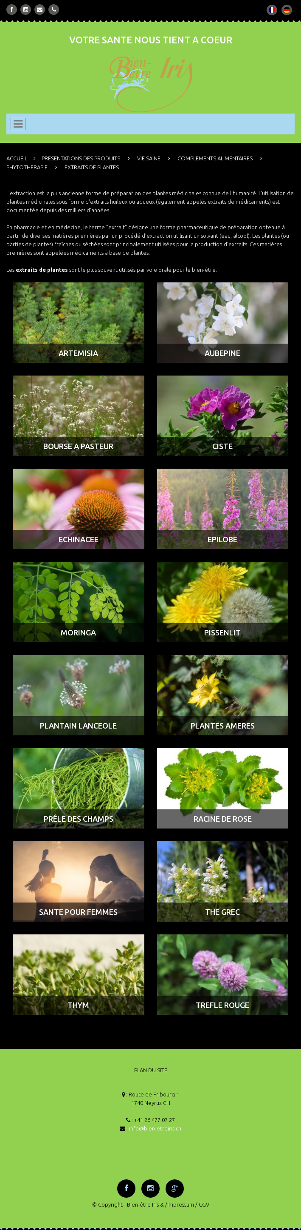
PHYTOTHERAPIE (27, 167)
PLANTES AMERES (223, 725)
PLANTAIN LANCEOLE (78, 725)
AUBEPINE (222, 353)
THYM (78, 1005)
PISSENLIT (222, 632)
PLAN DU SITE (150, 1070)
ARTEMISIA (78, 353)
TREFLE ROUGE (222, 1005)
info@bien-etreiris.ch (155, 1128)
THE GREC (222, 912)
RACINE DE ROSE (223, 818)
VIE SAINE (148, 158)
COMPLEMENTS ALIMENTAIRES (215, 158)
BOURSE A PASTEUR (78, 446)
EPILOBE (222, 539)
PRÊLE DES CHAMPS (78, 818)
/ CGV (202, 1204)
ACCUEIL (16, 158)
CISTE (222, 446)
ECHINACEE (78, 539)
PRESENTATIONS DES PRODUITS (81, 158)
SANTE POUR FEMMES (78, 912)
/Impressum (179, 1204)
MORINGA (78, 632)
